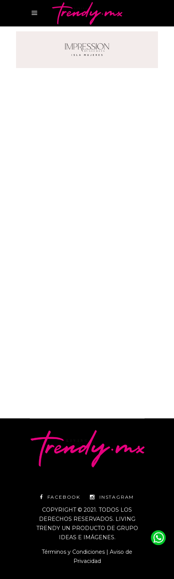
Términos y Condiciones (73, 551)
